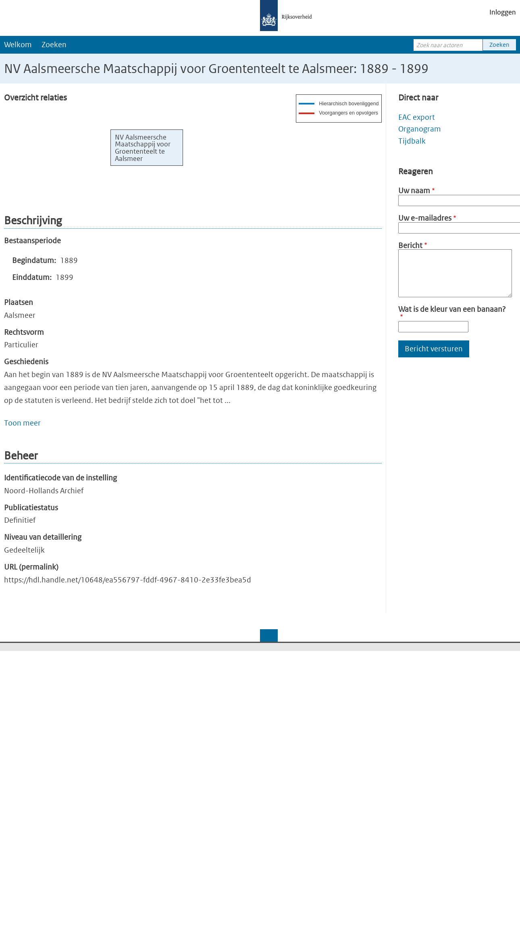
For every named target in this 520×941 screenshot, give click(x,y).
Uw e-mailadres (424, 218)
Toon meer (22, 423)
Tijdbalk (412, 141)
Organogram (419, 129)
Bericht (410, 245)
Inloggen (502, 12)
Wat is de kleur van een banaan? (451, 309)
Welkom (18, 44)
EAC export (416, 117)
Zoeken (54, 44)
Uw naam (414, 190)
